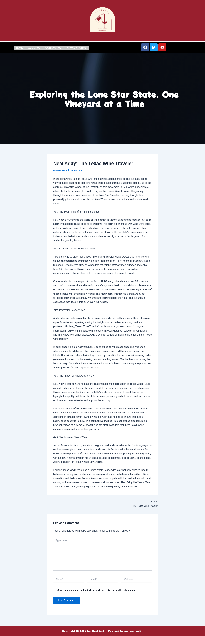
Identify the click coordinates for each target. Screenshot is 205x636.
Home (19, 47)
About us (34, 47)
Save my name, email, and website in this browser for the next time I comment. (97, 590)
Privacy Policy (76, 47)
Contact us (53, 47)
